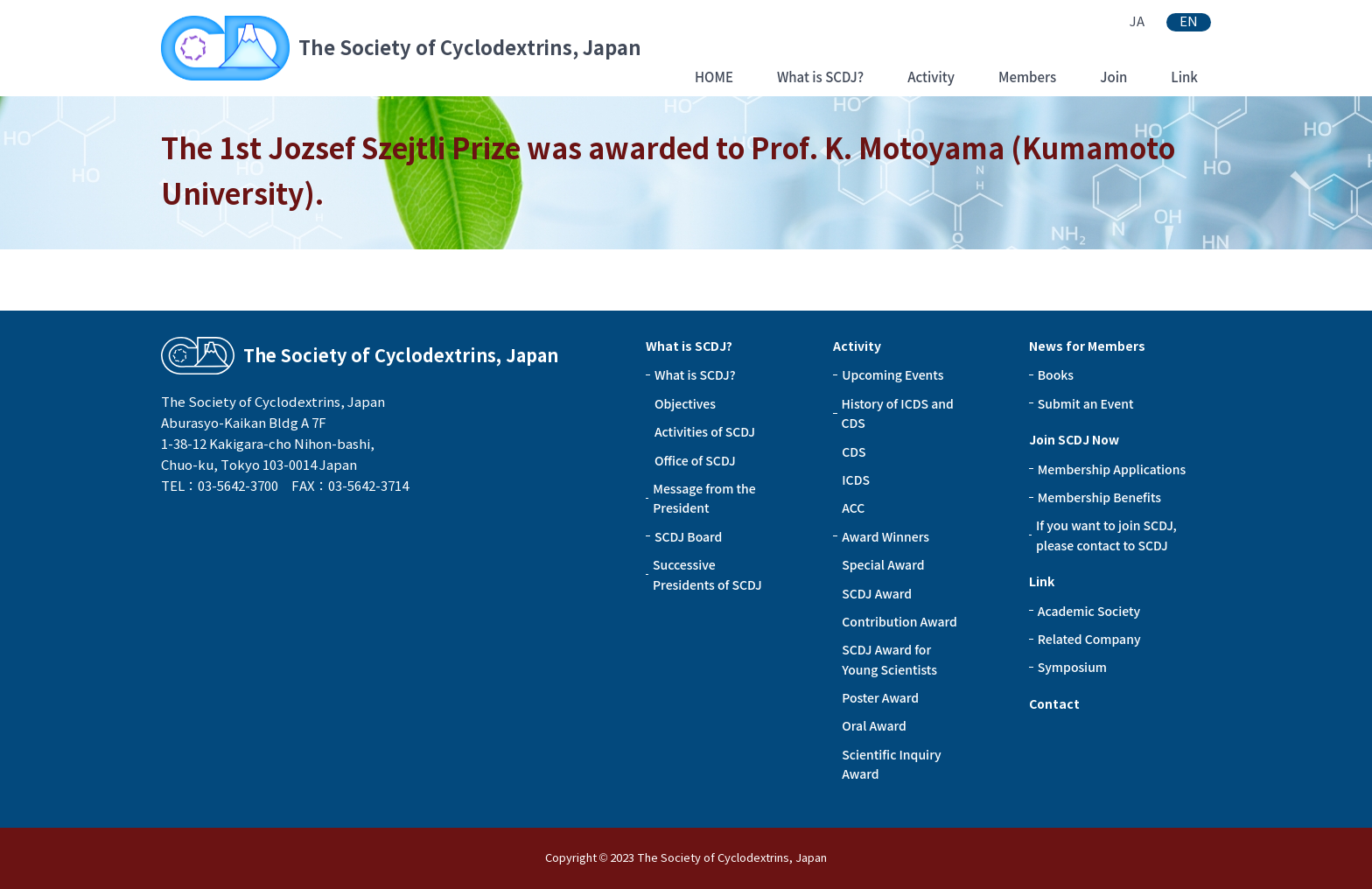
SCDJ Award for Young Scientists (889, 658)
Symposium (1072, 667)
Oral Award (874, 725)
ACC (853, 507)
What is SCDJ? (820, 76)
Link (1184, 76)
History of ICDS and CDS (898, 413)
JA (1137, 22)
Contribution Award (899, 621)
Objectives (685, 403)
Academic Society (1089, 611)
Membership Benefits (1099, 497)
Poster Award (880, 697)
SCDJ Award (877, 593)
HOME (714, 76)
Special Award (883, 564)
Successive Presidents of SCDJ (707, 574)
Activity (931, 76)
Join (1113, 76)
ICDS (856, 479)
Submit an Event (1086, 403)
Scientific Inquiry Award (891, 764)
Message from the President (704, 498)
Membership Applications (1112, 469)
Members (1027, 76)
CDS (853, 451)
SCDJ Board (688, 536)
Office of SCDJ (695, 460)
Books (1056, 374)
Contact (1054, 704)
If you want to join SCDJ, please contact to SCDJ (1106, 534)
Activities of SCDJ (704, 431)
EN (1189, 22)
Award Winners (885, 536)
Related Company (1089, 639)
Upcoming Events (892, 374)
